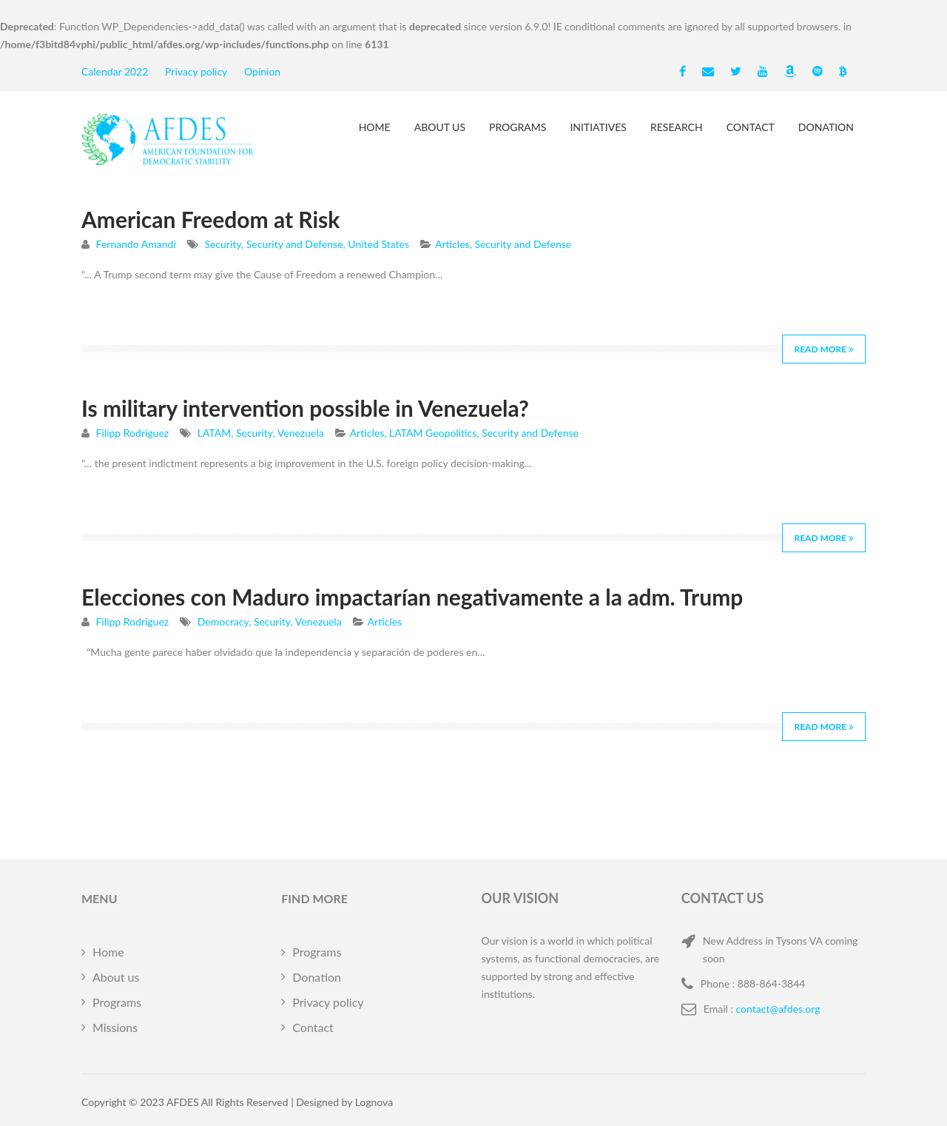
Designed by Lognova (344, 1102)
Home (375, 127)
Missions (115, 1027)
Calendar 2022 (114, 71)
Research (676, 127)
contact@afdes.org (778, 1008)
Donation (826, 127)
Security (222, 244)
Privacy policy (196, 71)
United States (378, 244)
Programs (517, 127)
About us (439, 127)
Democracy (223, 621)
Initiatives (598, 127)
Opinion (262, 71)
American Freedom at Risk (210, 219)
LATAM (214, 432)
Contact (751, 127)
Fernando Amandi (136, 244)
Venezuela (300, 432)
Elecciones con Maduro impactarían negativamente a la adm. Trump (412, 596)
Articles (452, 244)
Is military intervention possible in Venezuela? (305, 408)
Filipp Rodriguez (132, 432)
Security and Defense (294, 244)
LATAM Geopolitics (432, 432)
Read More (824, 349)
